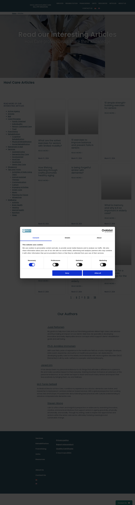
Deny (67, 273)
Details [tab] (67, 238)
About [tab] (99, 238)
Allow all (97, 273)
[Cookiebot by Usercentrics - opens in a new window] (103, 230)
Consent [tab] (36, 238)
